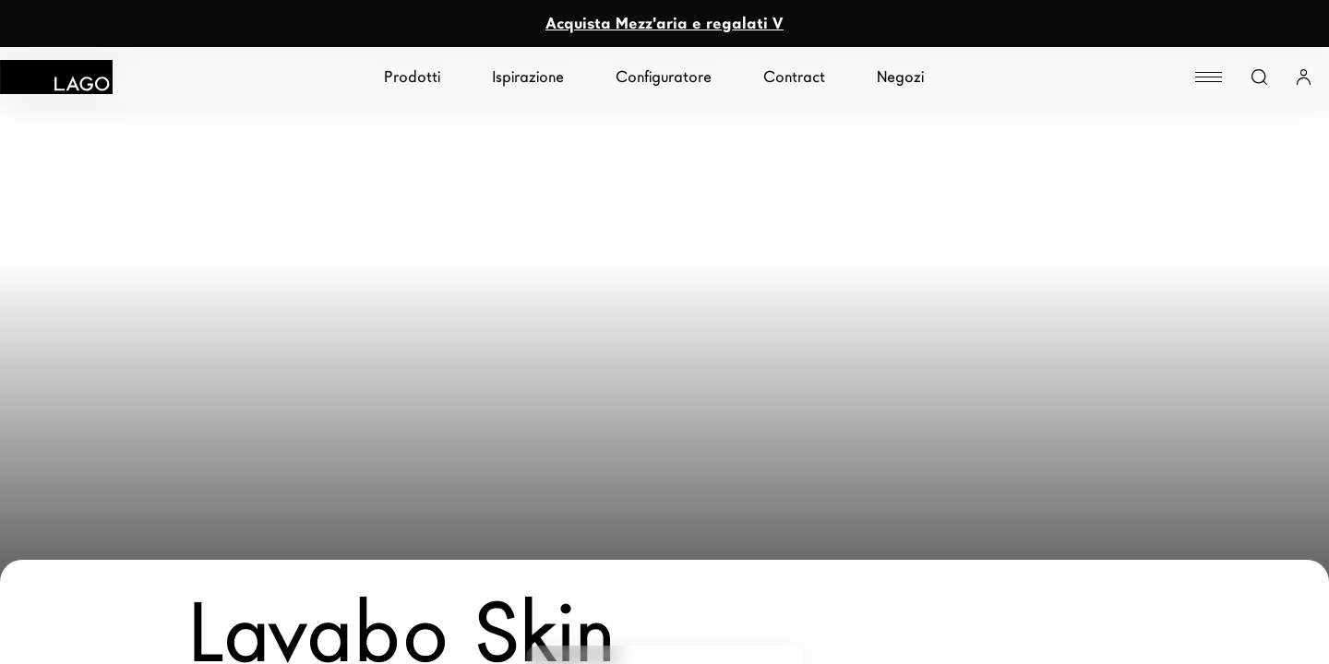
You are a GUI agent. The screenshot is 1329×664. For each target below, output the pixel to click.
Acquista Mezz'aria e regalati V (664, 23)
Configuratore (664, 77)
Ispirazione (528, 77)
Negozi (900, 77)
